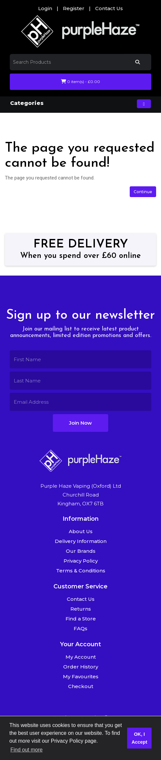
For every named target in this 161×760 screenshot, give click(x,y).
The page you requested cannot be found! (84, 122)
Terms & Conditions (80, 570)
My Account (81, 657)
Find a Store (81, 619)
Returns (80, 609)
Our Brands (80, 551)
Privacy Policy (81, 561)
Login (45, 8)
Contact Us (109, 8)
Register (73, 8)
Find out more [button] (26, 749)
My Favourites (80, 676)
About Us (81, 531)
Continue (143, 191)
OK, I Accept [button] (139, 738)
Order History (80, 667)
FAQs (80, 628)
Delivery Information (81, 541)
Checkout (80, 686)
